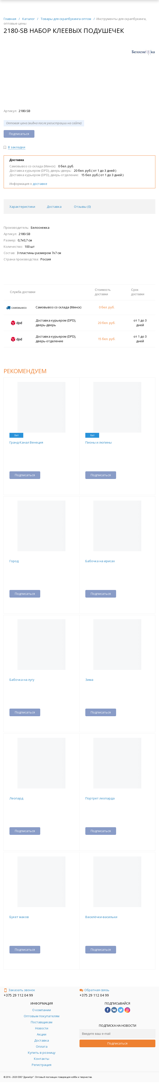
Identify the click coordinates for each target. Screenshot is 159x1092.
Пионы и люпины (98, 442)
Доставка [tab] (54, 206)
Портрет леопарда (100, 798)
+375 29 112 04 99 (18, 995)
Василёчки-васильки (101, 917)
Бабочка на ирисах (100, 561)
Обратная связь (94, 990)
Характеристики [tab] (22, 206)
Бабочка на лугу (21, 679)
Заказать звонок (19, 990)
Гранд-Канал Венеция (26, 442)
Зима (89, 679)
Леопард (16, 798)
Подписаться (117, 1043)
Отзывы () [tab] (82, 206)
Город (14, 561)
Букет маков (19, 917)
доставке (40, 183)
